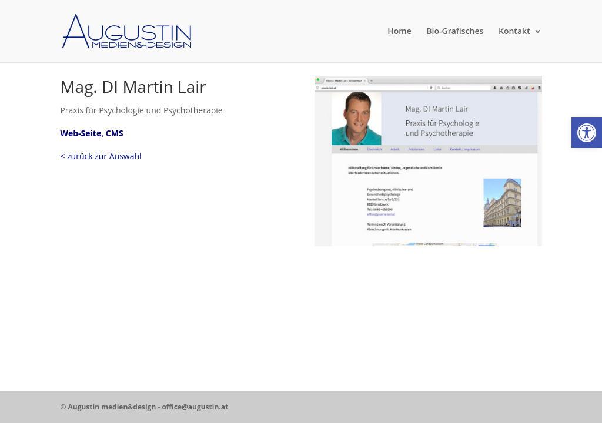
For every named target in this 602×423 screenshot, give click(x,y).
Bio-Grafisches (454, 31)
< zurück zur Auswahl (100, 156)
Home (399, 31)
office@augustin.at (195, 407)
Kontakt (514, 31)
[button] (586, 133)
